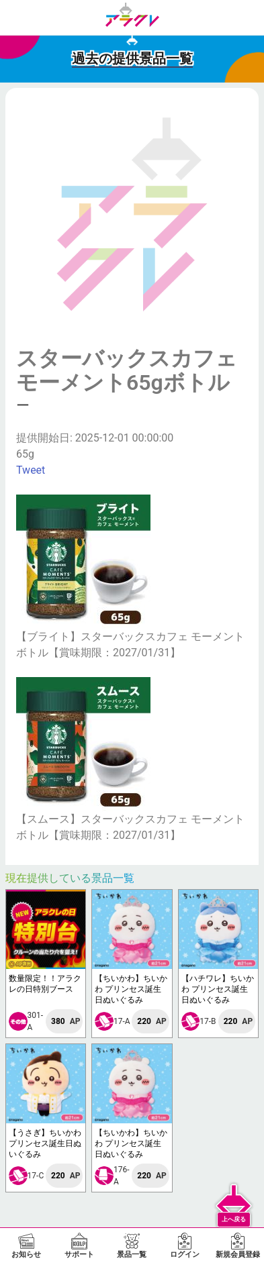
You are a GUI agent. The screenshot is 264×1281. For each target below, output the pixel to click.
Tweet (30, 470)
